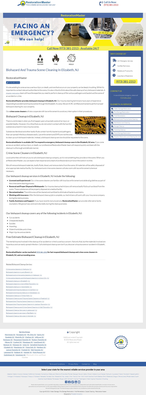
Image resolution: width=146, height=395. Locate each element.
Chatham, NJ (29, 337)
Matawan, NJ (17, 345)
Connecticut (44, 374)
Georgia (75, 374)
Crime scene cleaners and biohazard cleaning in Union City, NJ (30, 278)
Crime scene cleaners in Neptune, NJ (20, 269)
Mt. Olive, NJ (31, 334)
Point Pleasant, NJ (39, 352)
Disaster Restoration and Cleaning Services (127, 137)
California (31, 374)
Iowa (98, 374)
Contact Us (86, 364)
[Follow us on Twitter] (72, 382)
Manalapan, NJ (28, 342)
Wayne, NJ (8, 342)
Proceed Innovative (76, 394)
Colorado (37, 374)
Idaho (85, 374)
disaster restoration (13, 93)
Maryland (126, 374)
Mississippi (24, 376)
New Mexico (73, 376)
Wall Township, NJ (37, 350)
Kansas (103, 374)
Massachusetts (134, 374)
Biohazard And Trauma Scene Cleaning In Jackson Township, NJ (30, 304)
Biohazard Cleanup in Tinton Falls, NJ (20, 295)
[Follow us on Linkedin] (76, 382)
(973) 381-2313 (111, 5)
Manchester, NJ (19, 347)
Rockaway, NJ (8, 339)
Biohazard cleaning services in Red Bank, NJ (23, 313)
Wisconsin (98, 379)
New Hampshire (56, 376)
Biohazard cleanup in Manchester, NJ (20, 286)
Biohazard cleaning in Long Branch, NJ (21, 272)
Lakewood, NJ (8, 352)
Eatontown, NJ (20, 355)
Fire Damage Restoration (121, 112)
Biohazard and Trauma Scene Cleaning (125, 119)
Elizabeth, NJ (8, 347)
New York (81, 376)
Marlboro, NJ (41, 347)
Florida (70, 374)
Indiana (94, 374)
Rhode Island (130, 376)
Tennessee (56, 379)
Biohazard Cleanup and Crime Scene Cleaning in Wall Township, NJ (32, 307)
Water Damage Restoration (122, 109)
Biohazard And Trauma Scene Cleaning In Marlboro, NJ (27, 301)
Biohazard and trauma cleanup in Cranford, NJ (24, 289)
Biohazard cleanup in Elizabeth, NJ (19, 281)
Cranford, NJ (17, 342)
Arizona (19, 374)
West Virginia (91, 379)
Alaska (14, 374)
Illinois (89, 374)
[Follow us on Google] (66, 382)
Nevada (49, 376)
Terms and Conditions (57, 364)
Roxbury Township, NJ (39, 339)
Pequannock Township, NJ (22, 339)
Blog (95, 364)
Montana (36, 376)
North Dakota (98, 376)
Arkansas (25, 374)
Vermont (70, 379)
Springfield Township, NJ (38, 345)
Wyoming (105, 379)
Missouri (30, 376)
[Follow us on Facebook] (69, 382)
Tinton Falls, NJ (31, 347)
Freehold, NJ (25, 350)
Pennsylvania (122, 376)
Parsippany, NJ (21, 334)
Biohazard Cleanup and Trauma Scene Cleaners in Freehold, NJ (30, 298)
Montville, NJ (19, 337)
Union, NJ (26, 345)
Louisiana (115, 374)
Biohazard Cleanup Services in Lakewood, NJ (23, 310)
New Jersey (65, 376)
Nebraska (43, 376)
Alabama (9, 374)
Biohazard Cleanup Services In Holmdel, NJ (22, 316)
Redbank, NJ (18, 352)
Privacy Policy (73, 364)
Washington (82, 379)
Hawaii (80, 374)
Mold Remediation (119, 116)
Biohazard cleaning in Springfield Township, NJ (24, 283)
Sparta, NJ (40, 334)
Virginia (76, 379)
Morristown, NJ (10, 334)
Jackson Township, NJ (13, 350)
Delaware (52, 374)
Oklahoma (109, 376)
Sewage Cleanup (119, 126)
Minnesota (17, 376)
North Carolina (89, 376)
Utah (65, 379)
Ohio (104, 376)
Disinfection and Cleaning (122, 123)
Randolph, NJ (9, 337)
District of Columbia (61, 374)
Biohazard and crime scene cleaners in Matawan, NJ (26, 275)
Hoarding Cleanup (119, 130)
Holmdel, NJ (28, 352)
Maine (120, 374)
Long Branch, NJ (39, 342)
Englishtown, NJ (9, 355)
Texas (61, 379)
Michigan (10, 376)
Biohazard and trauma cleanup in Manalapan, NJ (24, 292)
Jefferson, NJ (39, 337)
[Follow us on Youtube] (79, 382)
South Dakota (48, 379)
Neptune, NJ (7, 345)
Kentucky (109, 374)
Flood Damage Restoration (122, 133)
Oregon (115, 376)
